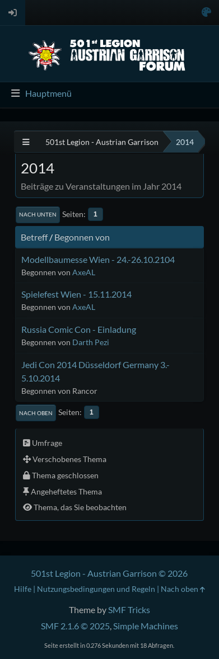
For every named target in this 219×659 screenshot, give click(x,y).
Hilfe (22, 589)
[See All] (26, 142)
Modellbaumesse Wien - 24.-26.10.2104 (98, 259)
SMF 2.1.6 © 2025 (75, 625)
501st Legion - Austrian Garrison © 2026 (109, 573)
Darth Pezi (90, 342)
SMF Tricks (129, 609)
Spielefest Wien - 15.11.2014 (76, 294)
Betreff (34, 237)
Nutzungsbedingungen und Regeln (96, 589)
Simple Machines (145, 625)
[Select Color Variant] (206, 12)
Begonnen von (82, 237)
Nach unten (38, 214)
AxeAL (83, 272)
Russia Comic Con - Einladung (78, 329)
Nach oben (36, 412)
